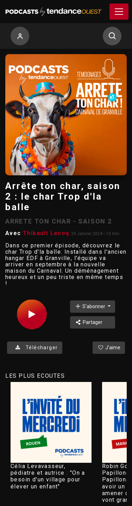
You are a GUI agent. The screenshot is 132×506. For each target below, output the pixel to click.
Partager (88, 322)
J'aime (108, 347)
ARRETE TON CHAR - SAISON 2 (58, 221)
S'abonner (90, 306)
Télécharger (35, 347)
